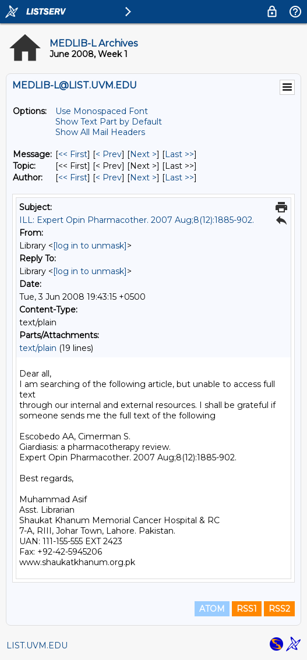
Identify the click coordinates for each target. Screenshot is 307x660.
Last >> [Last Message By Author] (179, 177)
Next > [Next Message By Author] (143, 177)
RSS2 (279, 609)
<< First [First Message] (72, 154)
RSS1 (247, 609)
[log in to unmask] (90, 245)
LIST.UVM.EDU (37, 645)
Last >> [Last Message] (179, 154)
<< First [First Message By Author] (72, 177)
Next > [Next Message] (143, 154)
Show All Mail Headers (100, 132)
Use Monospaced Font (101, 111)
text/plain (38, 348)
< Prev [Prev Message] (109, 154)
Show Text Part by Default (108, 121)
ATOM (212, 609)
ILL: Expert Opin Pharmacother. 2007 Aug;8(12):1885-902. (136, 220)
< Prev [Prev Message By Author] (109, 177)
